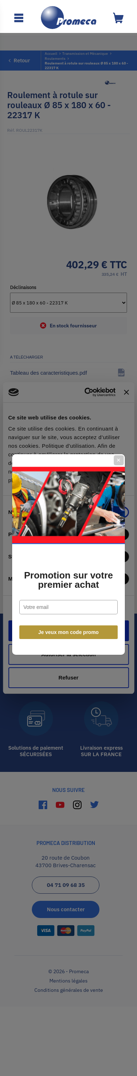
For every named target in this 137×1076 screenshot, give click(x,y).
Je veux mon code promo (68, 616)
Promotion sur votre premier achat (68, 563)
